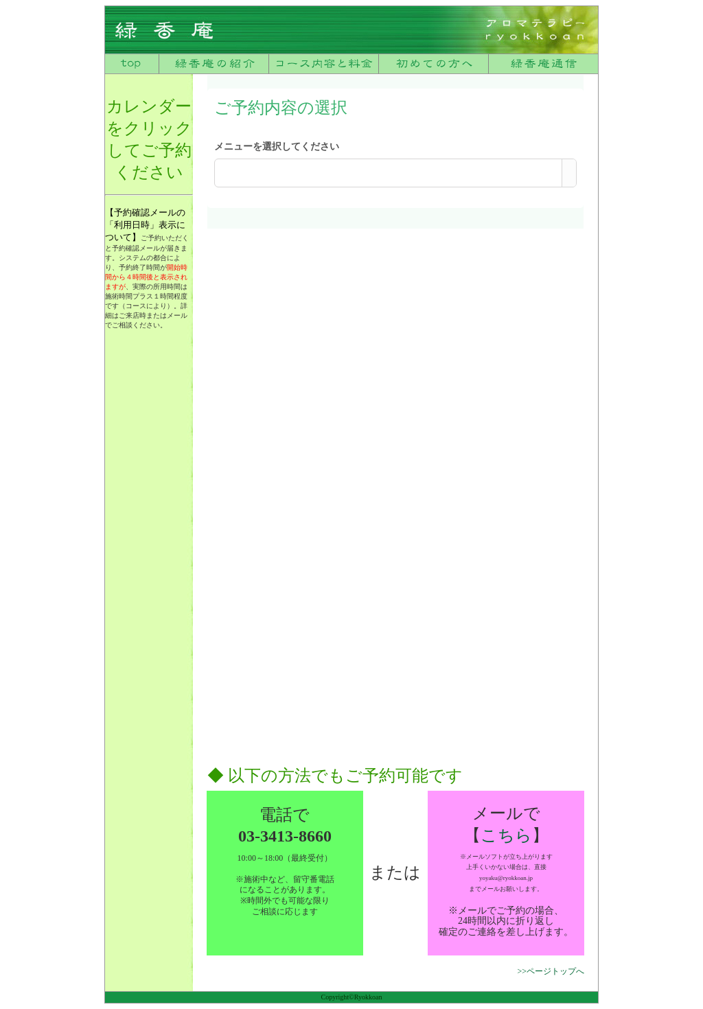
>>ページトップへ (550, 971)
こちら (506, 835)
